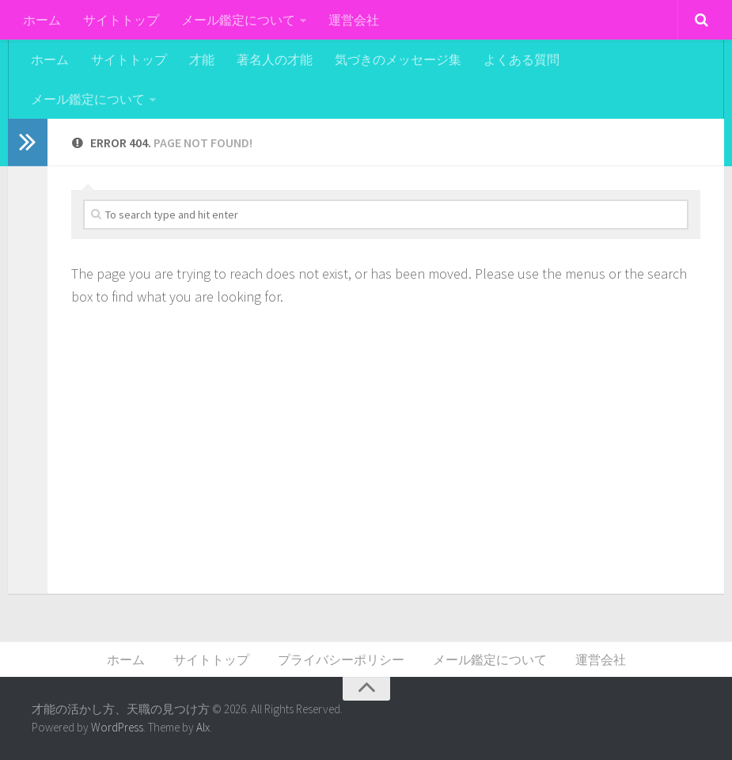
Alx (203, 727)
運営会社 (353, 20)
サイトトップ (121, 20)
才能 (201, 59)
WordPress (117, 727)
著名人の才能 (275, 59)
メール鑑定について (238, 20)
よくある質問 (521, 59)
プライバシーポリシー (341, 659)
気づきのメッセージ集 (398, 59)
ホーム (42, 20)
